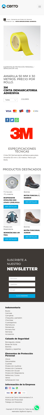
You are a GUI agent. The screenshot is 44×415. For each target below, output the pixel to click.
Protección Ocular (12, 371)
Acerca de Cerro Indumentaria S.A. (19, 397)
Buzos (7, 311)
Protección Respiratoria (14, 373)
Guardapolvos (10, 322)
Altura (7, 359)
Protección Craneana (13, 368)
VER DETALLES (11, 207)
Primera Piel (10, 329)
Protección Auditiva (13, 366)
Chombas (9, 320)
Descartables (10, 361)
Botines (8, 347)
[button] (7, 44)
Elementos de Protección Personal (21, 19)
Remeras (8, 332)
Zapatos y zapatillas (13, 349)
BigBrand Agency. (26, 411)
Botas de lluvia (11, 344)
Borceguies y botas (12, 342)
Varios (7, 378)
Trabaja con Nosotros (13, 402)
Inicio (8, 19)
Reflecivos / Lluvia (12, 375)
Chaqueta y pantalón (13, 318)
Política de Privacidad (14, 400)
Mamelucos (10, 325)
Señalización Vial (9, 21)
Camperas (9, 316)
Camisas (8, 313)
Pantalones (9, 327)
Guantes (8, 364)
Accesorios (9, 334)
